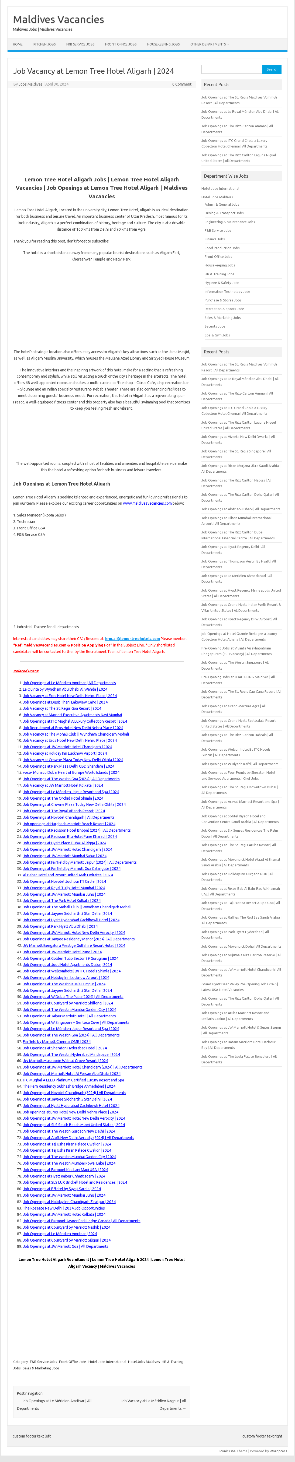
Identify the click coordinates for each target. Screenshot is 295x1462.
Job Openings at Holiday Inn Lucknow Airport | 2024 (66, 977)
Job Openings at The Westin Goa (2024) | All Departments (71, 779)
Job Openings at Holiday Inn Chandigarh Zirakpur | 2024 (69, 1202)
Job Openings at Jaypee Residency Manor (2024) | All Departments (79, 939)
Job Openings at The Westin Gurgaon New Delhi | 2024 (69, 1131)
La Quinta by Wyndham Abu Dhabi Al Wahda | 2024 (65, 689)
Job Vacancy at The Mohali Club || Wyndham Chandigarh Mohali (76, 734)
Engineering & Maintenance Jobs (230, 222)
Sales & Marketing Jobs (41, 1368)
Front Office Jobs (120, 44)
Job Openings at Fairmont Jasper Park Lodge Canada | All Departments (81, 1221)
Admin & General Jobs (222, 204)
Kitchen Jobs (44, 44)
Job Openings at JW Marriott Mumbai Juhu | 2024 (64, 894)
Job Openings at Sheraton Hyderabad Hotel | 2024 (65, 1048)
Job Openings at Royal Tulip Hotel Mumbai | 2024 (64, 888)
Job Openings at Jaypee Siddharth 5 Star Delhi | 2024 (67, 913)
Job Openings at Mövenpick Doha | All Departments (241, 946)
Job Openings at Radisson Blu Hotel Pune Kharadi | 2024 (70, 836)
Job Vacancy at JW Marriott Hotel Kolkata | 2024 (63, 785)
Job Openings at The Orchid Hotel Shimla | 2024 (63, 798)
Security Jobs (215, 326)
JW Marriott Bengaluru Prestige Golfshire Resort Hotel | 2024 (74, 945)
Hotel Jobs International (107, 1361)
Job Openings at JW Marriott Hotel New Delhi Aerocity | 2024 (74, 932)
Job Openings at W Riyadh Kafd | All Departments (240, 764)
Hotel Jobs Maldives (144, 1361)
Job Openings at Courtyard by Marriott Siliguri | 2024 (67, 1240)
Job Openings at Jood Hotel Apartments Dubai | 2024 (67, 964)
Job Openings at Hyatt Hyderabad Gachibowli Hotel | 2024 (71, 920)
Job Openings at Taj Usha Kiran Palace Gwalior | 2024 (67, 1144)
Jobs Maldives (31, 84)
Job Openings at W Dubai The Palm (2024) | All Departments (73, 996)
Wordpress (278, 1451)
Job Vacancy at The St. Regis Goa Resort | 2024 (62, 708)
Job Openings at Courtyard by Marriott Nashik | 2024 (66, 1227)
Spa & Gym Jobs (217, 335)
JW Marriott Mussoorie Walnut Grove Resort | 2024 (65, 1061)
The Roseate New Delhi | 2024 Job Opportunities (64, 1208)
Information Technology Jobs (228, 291)
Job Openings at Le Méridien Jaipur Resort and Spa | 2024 (71, 792)
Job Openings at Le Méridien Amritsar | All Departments (69, 683)
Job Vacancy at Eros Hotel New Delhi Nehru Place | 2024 (70, 696)
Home (18, 44)
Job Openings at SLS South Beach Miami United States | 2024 (74, 1125)
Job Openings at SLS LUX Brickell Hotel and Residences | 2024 (75, 1182)
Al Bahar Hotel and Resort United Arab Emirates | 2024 (68, 875)
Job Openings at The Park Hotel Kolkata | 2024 (62, 900)
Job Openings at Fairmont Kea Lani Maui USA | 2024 (65, 1170)
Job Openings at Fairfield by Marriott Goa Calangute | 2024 (72, 868)
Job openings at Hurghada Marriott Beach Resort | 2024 (69, 824)
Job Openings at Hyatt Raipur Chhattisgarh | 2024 (64, 1176)
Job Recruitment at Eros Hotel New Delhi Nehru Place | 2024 (73, 728)
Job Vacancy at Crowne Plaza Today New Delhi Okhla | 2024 (73, 760)
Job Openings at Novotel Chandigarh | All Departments (69, 817)
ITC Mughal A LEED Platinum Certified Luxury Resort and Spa (73, 1080)
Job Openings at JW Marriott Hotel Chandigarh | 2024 (67, 747)
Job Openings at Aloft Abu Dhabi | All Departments (240, 509)
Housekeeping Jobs (163, 44)
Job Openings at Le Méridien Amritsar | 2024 (60, 1234)
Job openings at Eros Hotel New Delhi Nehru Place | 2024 (70, 1112)
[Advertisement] (101, 131)
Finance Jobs (215, 239)
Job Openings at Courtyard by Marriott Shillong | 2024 (68, 1003)
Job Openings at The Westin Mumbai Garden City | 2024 (69, 1009)
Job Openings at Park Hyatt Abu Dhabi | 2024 (60, 926)
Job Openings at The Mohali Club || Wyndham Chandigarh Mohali (77, 907)
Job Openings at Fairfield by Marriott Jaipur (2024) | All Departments (80, 862)
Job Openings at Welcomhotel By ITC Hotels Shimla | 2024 (72, 971)
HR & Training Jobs (219, 274)
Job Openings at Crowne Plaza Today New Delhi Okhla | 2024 (74, 804)
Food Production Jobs (222, 248)
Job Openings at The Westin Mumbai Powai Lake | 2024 (69, 1163)
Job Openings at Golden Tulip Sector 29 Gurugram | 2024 (70, 958)
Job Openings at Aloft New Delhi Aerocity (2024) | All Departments (78, 1138)
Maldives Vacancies (58, 19)
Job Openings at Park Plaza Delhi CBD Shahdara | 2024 (68, 766)
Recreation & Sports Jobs (225, 309)
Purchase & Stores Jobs (223, 300)
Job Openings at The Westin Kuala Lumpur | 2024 (64, 984)
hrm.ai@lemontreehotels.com (132, 639)
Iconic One (227, 1451)
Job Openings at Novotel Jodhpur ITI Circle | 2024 (64, 881)
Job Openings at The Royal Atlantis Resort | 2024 (64, 811)
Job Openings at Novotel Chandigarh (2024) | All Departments (74, 1093)
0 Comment (181, 84)
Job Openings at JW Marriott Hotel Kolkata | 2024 (64, 1214)
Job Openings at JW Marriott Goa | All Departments (65, 1246)
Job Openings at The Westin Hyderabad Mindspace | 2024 (71, 1054)
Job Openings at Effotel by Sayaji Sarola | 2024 (62, 1189)
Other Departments (208, 44)
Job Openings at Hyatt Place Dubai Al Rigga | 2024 (64, 843)
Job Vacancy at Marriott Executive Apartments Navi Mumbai (72, 715)
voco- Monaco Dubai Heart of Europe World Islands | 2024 (71, 772)
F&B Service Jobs (80, 44)
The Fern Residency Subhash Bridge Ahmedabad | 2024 (69, 1086)
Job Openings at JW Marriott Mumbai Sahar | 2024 (65, 856)
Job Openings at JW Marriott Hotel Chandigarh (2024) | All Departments (83, 1067)
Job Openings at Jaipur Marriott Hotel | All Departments (69, 1016)
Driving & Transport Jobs (224, 213)
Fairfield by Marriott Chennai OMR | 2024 (57, 1041)
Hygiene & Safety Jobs (222, 282)
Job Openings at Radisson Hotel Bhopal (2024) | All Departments (77, 830)
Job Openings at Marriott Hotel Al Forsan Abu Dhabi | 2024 (72, 1073)
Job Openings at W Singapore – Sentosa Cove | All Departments (76, 1022)
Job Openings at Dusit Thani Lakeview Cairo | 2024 (65, 702)
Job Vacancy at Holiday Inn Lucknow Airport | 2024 (65, 753)
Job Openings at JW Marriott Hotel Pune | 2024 (62, 952)
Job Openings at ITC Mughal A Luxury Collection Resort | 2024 (75, 721)
